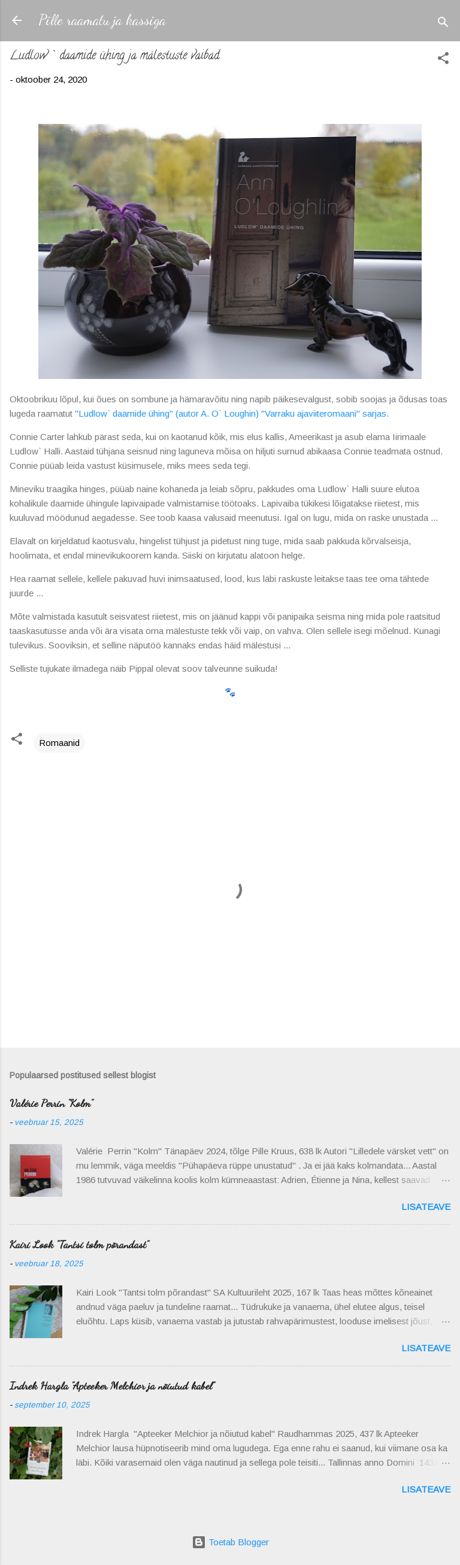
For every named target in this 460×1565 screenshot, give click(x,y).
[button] (443, 60)
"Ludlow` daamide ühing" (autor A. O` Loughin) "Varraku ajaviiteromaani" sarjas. (233, 413)
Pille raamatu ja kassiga (102, 20)
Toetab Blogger (230, 1542)
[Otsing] (443, 24)
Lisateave (425, 1207)
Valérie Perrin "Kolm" (51, 1102)
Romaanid (59, 743)
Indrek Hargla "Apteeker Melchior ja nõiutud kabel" (112, 1385)
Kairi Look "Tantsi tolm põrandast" (79, 1244)
